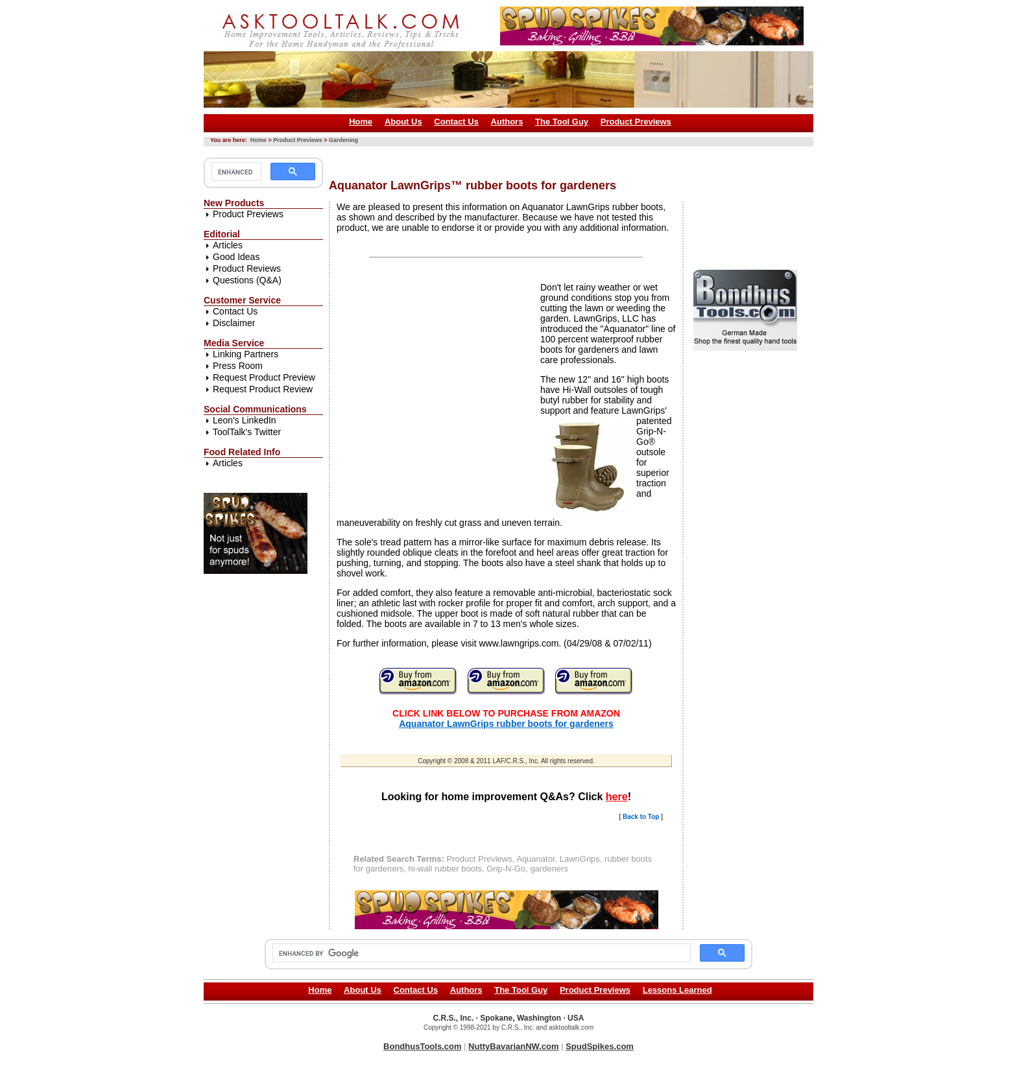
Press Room (238, 366)
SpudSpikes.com (600, 1046)
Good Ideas (236, 257)
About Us (403, 121)
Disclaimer (234, 323)
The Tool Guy (561, 121)
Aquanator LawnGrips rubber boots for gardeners (506, 723)
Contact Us (456, 121)
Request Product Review (263, 389)
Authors (507, 121)
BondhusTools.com (422, 1046)
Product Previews (636, 121)
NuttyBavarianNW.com (513, 1046)
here (617, 796)
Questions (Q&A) (247, 280)
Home (360, 121)
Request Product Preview (264, 377)
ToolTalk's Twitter (247, 432)
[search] (235, 172)
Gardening (343, 140)
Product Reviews (247, 268)
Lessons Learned (677, 990)
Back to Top (641, 816)
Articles (228, 245)
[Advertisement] (565, 158)
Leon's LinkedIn (244, 420)
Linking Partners (245, 354)
